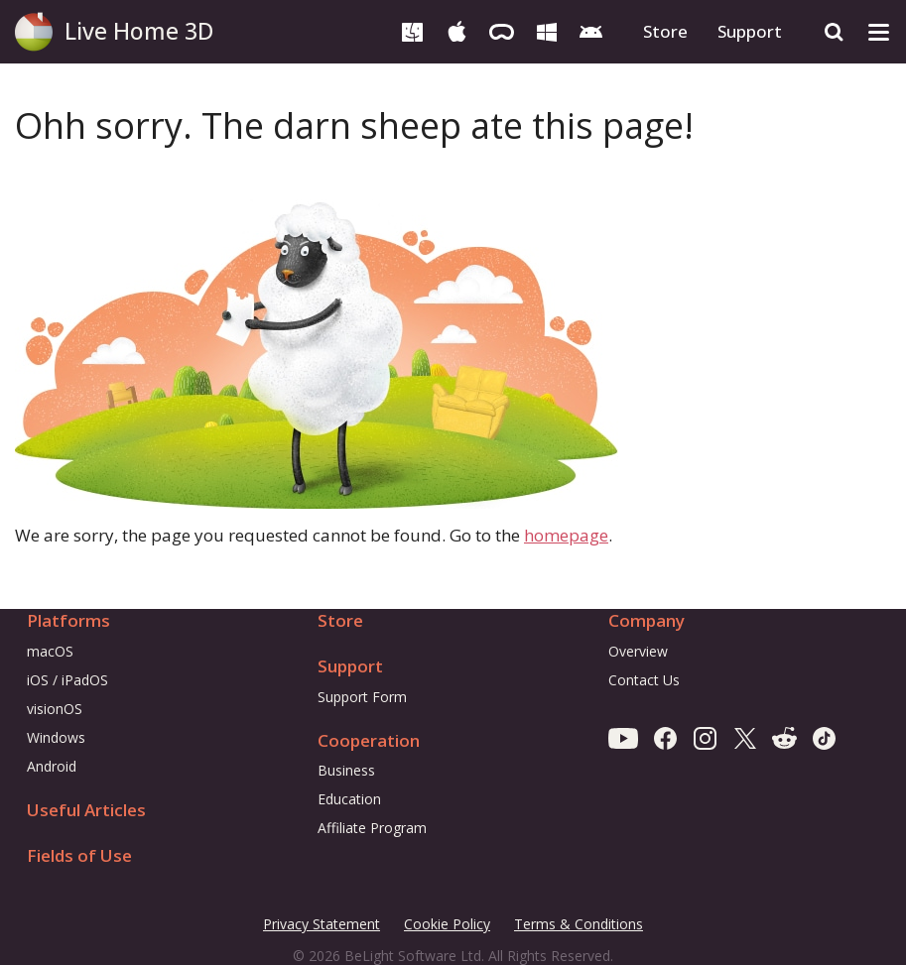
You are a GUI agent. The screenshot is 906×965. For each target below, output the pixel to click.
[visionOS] (501, 30)
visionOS (54, 708)
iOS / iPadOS (67, 679)
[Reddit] (784, 737)
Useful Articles (86, 809)
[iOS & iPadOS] (457, 30)
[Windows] (546, 30)
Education (349, 798)
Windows (56, 737)
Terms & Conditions (578, 924)
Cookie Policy (447, 923)
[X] (744, 737)
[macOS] (412, 30)
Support (749, 31)
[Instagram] (705, 737)
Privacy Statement (321, 924)
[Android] (591, 30)
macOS (50, 651)
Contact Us (644, 679)
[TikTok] (824, 737)
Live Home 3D (139, 31)
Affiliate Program (372, 827)
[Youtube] (623, 737)
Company (646, 620)
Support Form (362, 696)
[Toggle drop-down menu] (878, 32)
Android (51, 766)
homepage (566, 535)
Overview (638, 651)
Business (346, 770)
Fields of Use (79, 855)
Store (665, 31)
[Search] (834, 32)
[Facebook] (665, 737)
